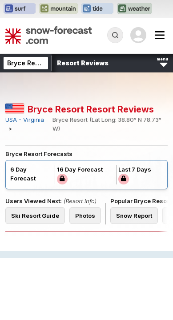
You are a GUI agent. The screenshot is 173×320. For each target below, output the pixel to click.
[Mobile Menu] (160, 35)
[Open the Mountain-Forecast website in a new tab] (58, 9)
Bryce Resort (27, 63)
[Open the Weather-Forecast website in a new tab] (134, 9)
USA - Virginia (24, 120)
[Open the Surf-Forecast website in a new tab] (20, 9)
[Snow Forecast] (48, 35)
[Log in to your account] (138, 35)
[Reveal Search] (115, 35)
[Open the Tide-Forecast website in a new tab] (97, 9)
